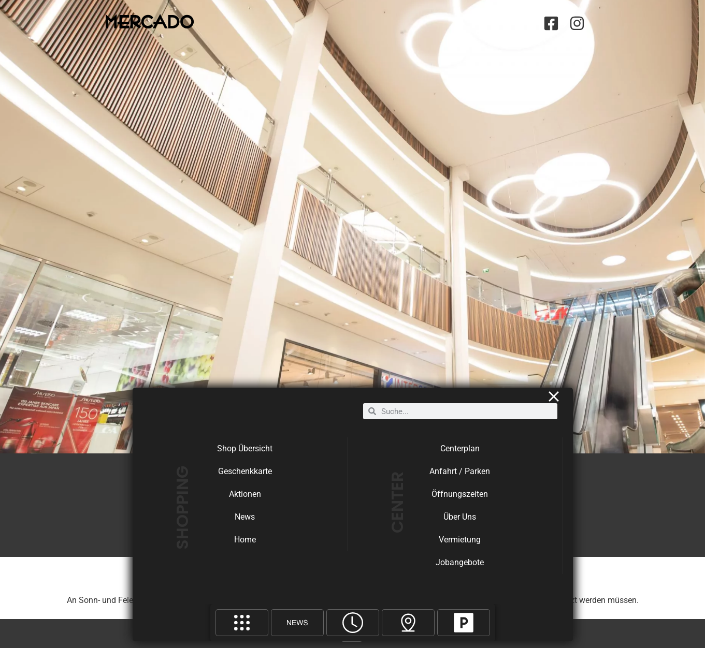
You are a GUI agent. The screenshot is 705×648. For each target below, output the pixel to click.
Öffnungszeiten (459, 501)
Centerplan (460, 455)
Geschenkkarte (245, 478)
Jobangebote (460, 569)
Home (245, 546)
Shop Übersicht (244, 455)
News (245, 523)
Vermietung (460, 546)
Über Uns (459, 523)
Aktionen (245, 501)
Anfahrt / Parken (459, 478)
